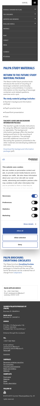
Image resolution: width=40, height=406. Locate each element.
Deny (20, 244)
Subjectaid (17, 273)
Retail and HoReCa (9, 24)
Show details (28, 224)
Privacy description (9, 383)
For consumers (8, 14)
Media (5, 45)
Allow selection (20, 238)
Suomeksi (6, 52)
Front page (7, 377)
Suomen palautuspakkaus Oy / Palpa (6, 3)
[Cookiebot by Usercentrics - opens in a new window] (28, 159)
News (5, 35)
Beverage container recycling (12, 10)
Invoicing (6, 354)
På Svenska (6, 56)
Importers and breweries (11, 19)
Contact (5, 40)
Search (24, 3)
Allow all (20, 231)
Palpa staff (6, 350)
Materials (6, 28)
